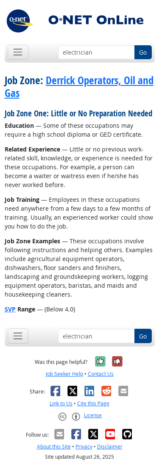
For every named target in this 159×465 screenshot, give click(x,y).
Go (143, 52)
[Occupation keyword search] (96, 52)
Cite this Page (93, 403)
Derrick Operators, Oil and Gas (79, 86)
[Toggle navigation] (18, 52)
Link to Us (61, 403)
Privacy (83, 446)
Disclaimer (110, 446)
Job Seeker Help (64, 373)
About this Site (54, 446)
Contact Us (101, 373)
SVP (10, 309)
